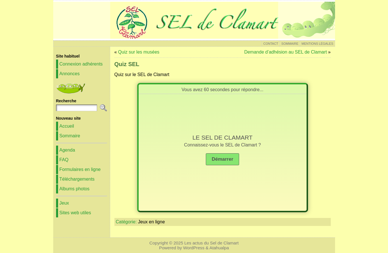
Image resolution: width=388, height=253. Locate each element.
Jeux (64, 203)
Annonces (69, 73)
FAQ (64, 159)
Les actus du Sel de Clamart (211, 242)
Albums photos (74, 188)
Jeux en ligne (151, 221)
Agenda (67, 150)
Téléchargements (77, 179)
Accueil (66, 126)
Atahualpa (219, 247)
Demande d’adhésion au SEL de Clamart (285, 52)
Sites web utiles (75, 212)
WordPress (193, 247)
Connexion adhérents (81, 64)
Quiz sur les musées (138, 52)
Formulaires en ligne (80, 169)
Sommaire (69, 135)
